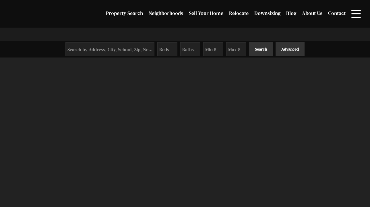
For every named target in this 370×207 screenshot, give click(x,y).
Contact (337, 13)
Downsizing (267, 13)
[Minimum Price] (213, 49)
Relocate (239, 13)
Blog (291, 13)
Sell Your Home (206, 13)
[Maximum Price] (236, 49)
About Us (312, 13)
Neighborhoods (166, 13)
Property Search (124, 13)
